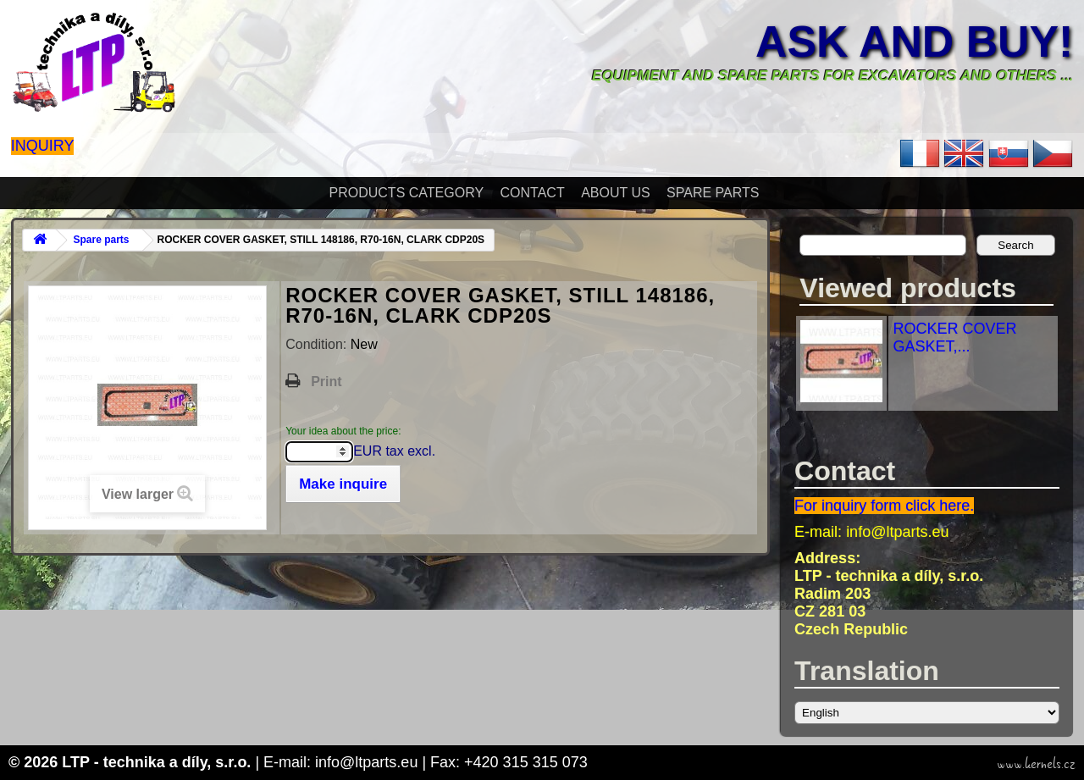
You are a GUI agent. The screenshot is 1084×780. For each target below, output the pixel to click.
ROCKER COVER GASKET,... (954, 337)
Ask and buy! (914, 41)
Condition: (318, 344)
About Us (615, 192)
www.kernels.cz (1036, 764)
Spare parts (712, 192)
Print (326, 381)
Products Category (406, 192)
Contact (533, 192)
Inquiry (43, 145)
